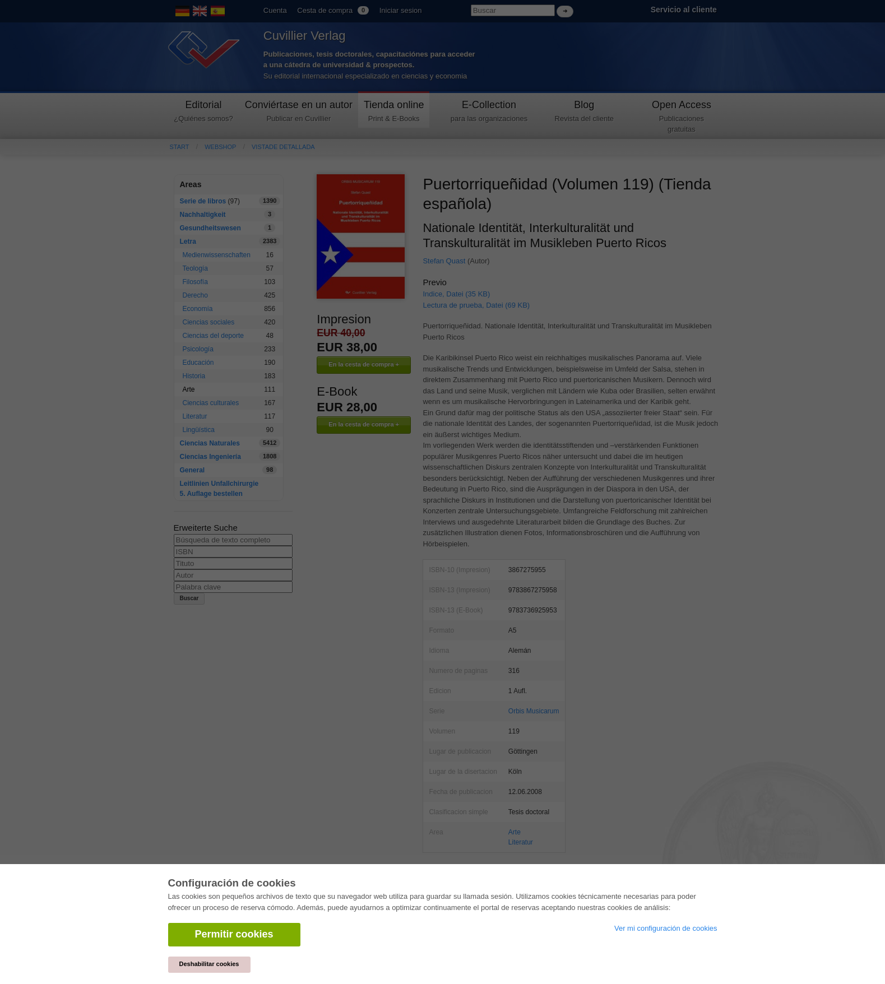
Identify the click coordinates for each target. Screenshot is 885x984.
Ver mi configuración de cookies (665, 928)
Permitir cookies (234, 934)
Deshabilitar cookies (209, 963)
